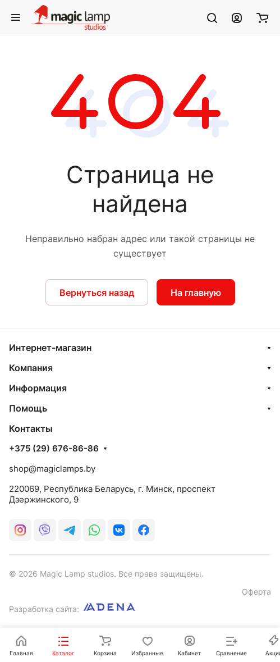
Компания (31, 367)
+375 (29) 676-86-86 (54, 449)
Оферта (256, 591)
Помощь (28, 408)
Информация (38, 388)
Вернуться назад (96, 292)
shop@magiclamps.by (52, 468)
